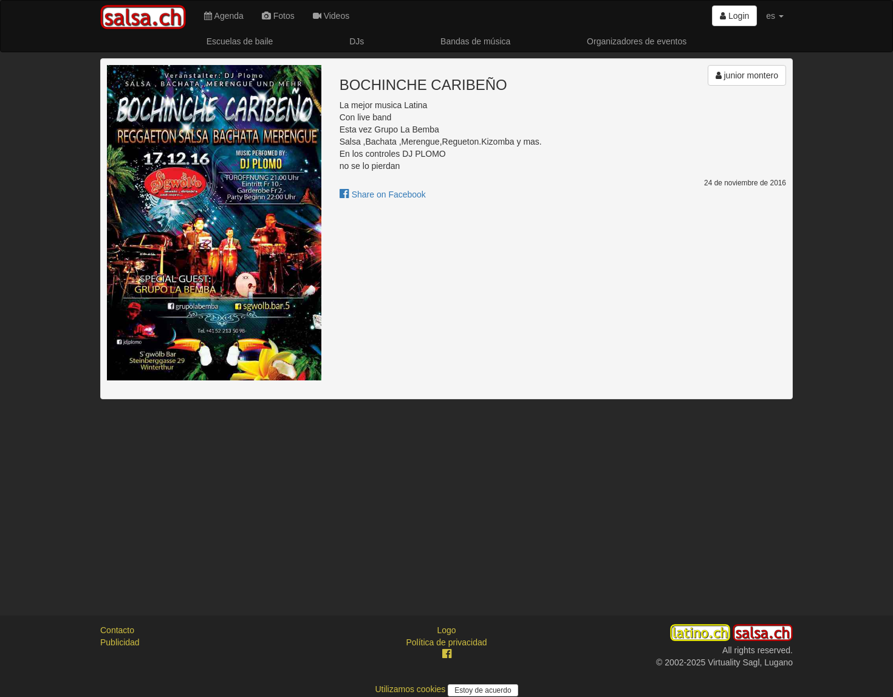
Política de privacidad (446, 642)
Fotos (278, 16)
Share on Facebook (383, 194)
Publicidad (120, 642)
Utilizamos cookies (411, 689)
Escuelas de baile (240, 41)
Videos (331, 16)
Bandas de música (475, 41)
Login (734, 16)
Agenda (223, 16)
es (775, 16)
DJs (356, 41)
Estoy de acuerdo (482, 690)
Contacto (117, 630)
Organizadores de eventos (636, 41)
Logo (446, 630)
